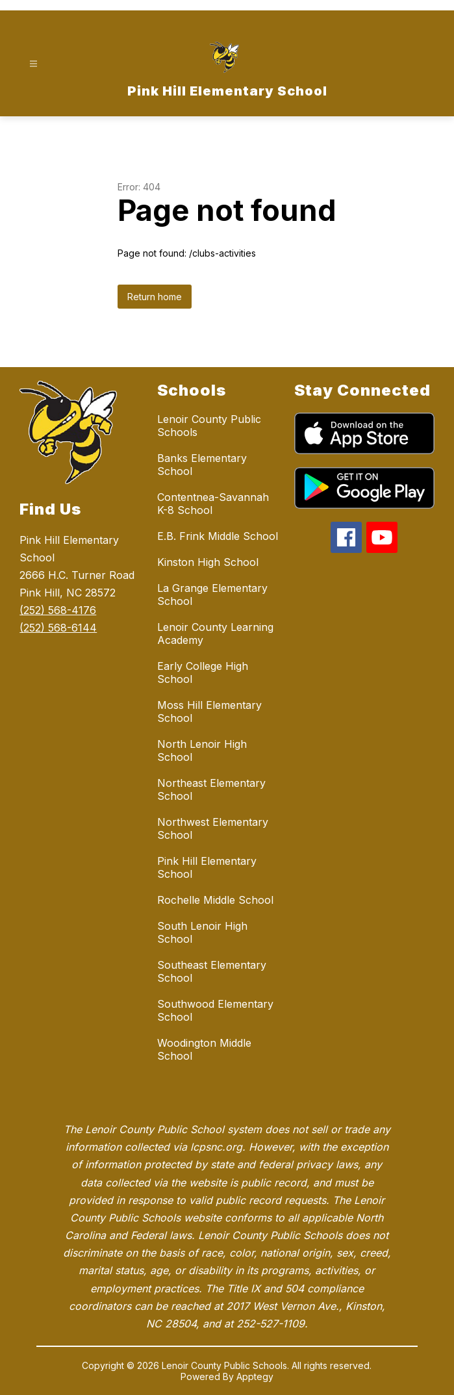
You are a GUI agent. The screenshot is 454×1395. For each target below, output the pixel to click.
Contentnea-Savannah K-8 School (213, 504)
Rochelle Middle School (215, 899)
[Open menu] (33, 64)
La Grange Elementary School (212, 595)
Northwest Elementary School (212, 828)
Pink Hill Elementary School (207, 867)
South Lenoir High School (202, 932)
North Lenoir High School (202, 750)
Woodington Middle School (204, 1049)
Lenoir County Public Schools (209, 426)
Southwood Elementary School (215, 1010)
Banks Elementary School (202, 465)
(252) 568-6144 (58, 627)
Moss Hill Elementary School (209, 711)
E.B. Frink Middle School (217, 536)
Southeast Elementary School (211, 971)
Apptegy (254, 1376)
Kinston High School (208, 562)
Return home (154, 296)
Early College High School (202, 672)
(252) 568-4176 (57, 610)
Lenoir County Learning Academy (215, 633)
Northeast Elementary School (211, 789)
